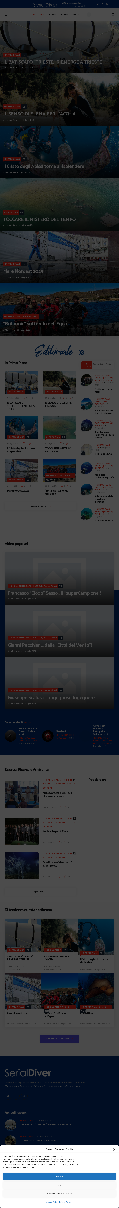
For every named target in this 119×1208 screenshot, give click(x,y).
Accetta (59, 1176)
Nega (59, 1185)
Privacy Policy (65, 1202)
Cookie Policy (52, 1202)
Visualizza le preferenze (59, 1193)
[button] (114, 1149)
